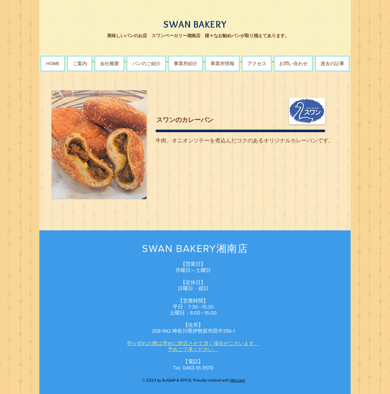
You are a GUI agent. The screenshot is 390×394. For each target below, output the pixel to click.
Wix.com (237, 380)
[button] (146, 63)
